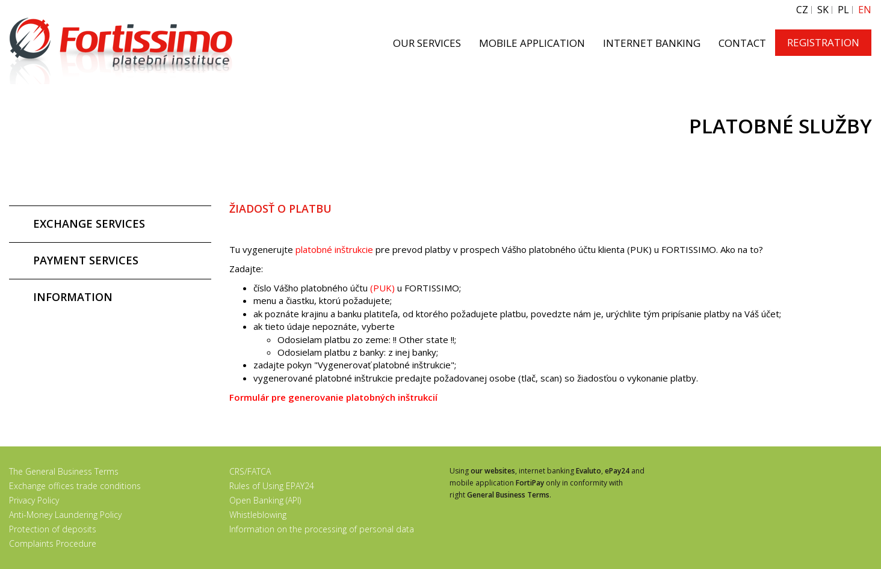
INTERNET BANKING (651, 43)
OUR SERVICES (427, 43)
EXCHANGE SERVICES (89, 223)
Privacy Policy (34, 500)
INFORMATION (73, 297)
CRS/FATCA (250, 471)
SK (823, 10)
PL (843, 10)
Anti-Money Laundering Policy (65, 514)
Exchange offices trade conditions (75, 485)
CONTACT (742, 43)
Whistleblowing (257, 514)
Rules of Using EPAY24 (271, 485)
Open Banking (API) (265, 500)
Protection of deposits (52, 529)
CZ (802, 10)
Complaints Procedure (52, 543)
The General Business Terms (64, 471)
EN (864, 10)
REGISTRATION (823, 42)
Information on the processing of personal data (321, 529)
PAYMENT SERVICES (85, 260)
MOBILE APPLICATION (532, 43)
